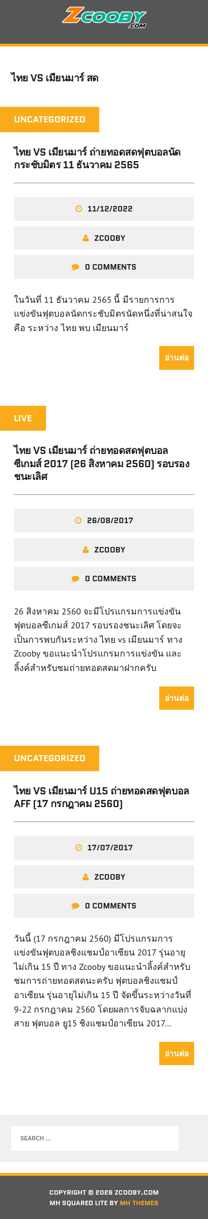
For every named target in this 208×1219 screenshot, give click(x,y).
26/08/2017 (110, 520)
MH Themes (139, 1202)
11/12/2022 (110, 208)
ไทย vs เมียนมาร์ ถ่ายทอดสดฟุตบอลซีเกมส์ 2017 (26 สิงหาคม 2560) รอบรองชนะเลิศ (101, 463)
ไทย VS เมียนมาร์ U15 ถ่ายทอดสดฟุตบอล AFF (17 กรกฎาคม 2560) (101, 797)
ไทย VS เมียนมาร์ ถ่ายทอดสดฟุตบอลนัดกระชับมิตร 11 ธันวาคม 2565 (97, 158)
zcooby (109, 238)
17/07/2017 (110, 847)
